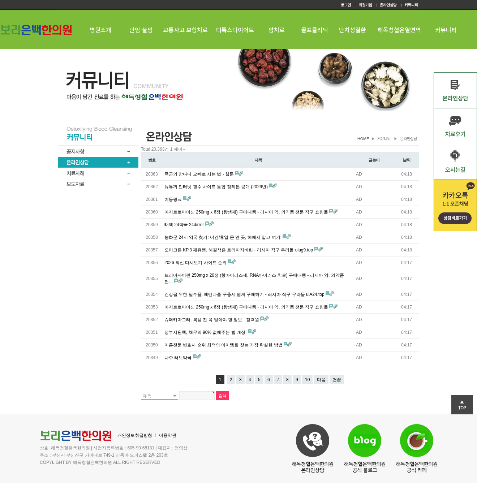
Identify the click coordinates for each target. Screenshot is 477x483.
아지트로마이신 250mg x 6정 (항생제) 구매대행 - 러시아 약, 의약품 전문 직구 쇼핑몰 (246, 212)
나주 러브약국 (178, 357)
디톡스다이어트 (235, 29)
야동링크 (173, 199)
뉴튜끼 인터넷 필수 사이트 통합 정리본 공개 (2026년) (216, 186)
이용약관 (167, 435)
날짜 (407, 160)
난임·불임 (141, 29)
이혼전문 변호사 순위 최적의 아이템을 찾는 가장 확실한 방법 (224, 345)
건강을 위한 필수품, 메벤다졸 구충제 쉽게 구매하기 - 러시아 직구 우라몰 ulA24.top (245, 294)
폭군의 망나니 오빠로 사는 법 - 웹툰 (199, 174)
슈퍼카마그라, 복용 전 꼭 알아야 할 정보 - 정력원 (212, 319)
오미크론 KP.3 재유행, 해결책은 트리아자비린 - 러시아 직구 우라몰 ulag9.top (239, 250)
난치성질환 (352, 29)
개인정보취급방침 (134, 435)
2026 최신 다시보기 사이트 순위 (196, 262)
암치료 (276, 29)
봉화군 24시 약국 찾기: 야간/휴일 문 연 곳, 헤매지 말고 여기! (223, 237)
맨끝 (336, 379)
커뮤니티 (446, 29)
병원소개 (100, 29)
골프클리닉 (314, 29)
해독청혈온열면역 (399, 29)
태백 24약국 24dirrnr (184, 224)
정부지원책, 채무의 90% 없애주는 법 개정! (206, 332)
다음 (321, 379)
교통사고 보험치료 (185, 29)
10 (307, 379)
